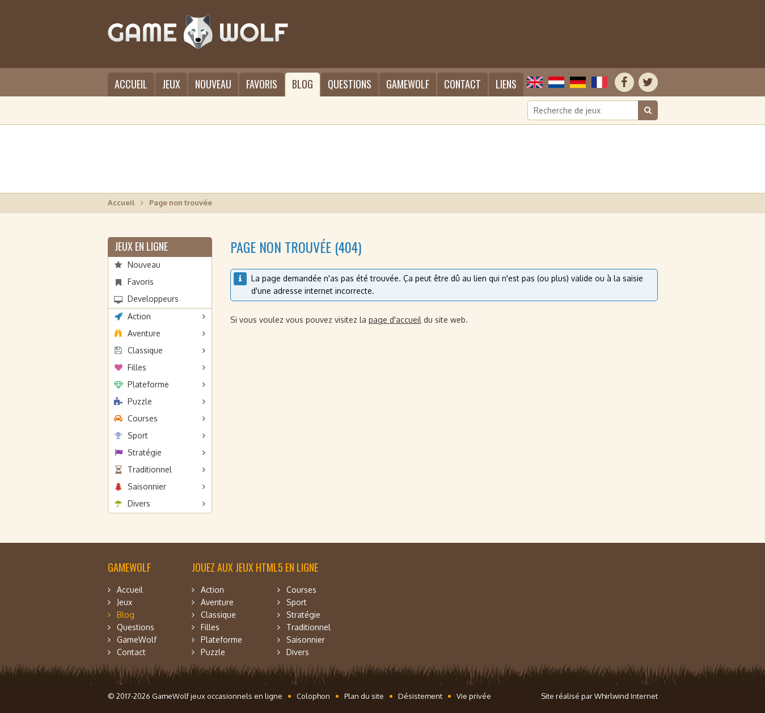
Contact (462, 84)
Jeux (171, 84)
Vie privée (474, 696)
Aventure (144, 333)
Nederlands (556, 82)
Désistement (420, 696)
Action (139, 316)
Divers (139, 503)
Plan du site (364, 696)
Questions (349, 84)
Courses (143, 418)
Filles (137, 367)
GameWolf (407, 84)
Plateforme (148, 384)
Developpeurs (153, 298)
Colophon (313, 696)
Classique (145, 350)
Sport (138, 435)
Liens (506, 84)
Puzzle (140, 401)
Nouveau (213, 84)
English (535, 82)
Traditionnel (150, 469)
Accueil (131, 84)
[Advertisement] (383, 158)
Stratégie (145, 452)
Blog (302, 84)
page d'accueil (395, 319)
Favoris (261, 84)
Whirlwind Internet (626, 696)
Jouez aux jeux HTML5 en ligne (255, 567)
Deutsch (578, 82)
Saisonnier (147, 486)
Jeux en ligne (141, 246)
